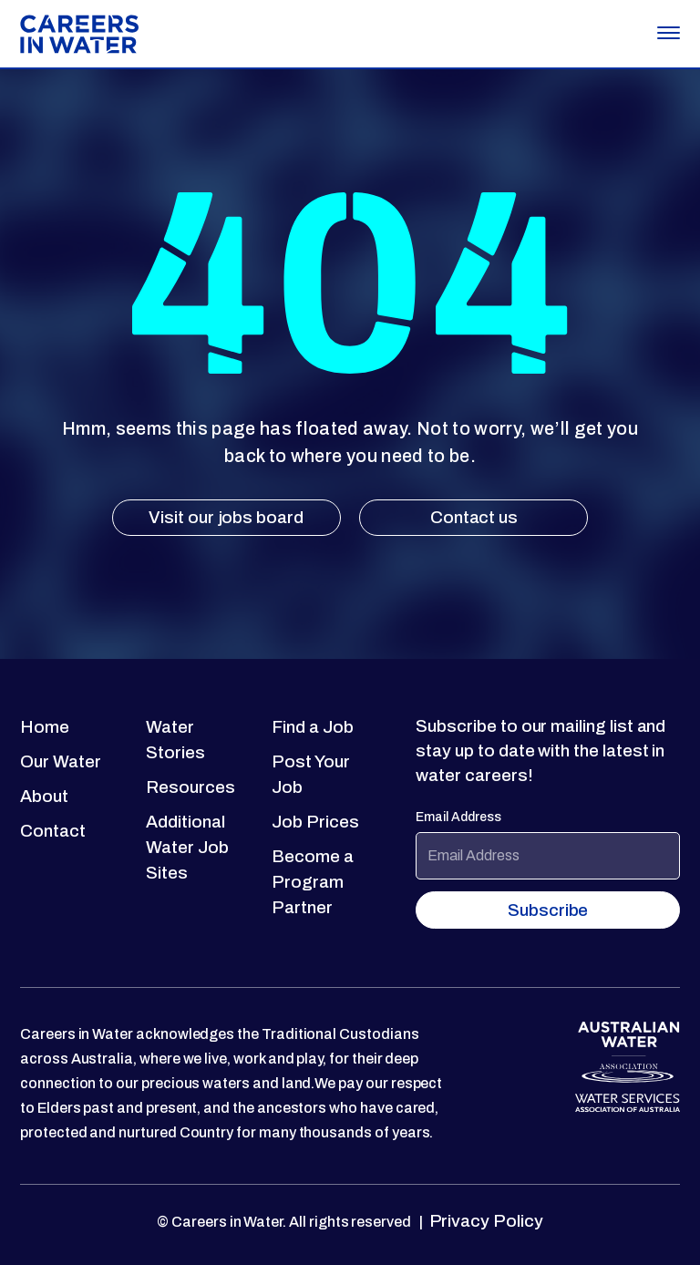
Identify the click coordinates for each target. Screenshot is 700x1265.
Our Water (60, 761)
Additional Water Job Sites (187, 847)
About (44, 796)
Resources (190, 787)
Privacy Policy (484, 1220)
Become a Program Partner (313, 882)
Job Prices (315, 821)
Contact (53, 830)
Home (44, 726)
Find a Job (312, 726)
